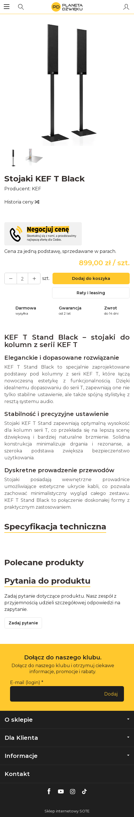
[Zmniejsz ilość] (34, 278)
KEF (36, 188)
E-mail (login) (25, 682)
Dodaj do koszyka (91, 278)
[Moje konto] (126, 7)
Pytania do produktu (47, 581)
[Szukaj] (21, 7)
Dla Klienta (67, 737)
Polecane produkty (44, 562)
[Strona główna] (67, 7)
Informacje (67, 755)
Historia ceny (21, 202)
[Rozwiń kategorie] (6, 7)
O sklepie (67, 719)
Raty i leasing (91, 292)
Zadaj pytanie (23, 623)
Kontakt (17, 773)
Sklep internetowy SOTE (67, 811)
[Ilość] (22, 278)
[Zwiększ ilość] (10, 278)
